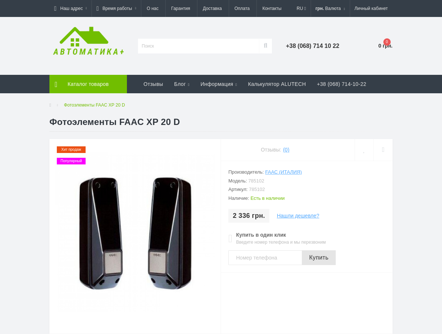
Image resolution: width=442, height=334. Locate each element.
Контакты (272, 8)
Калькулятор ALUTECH (277, 84)
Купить (318, 257)
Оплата (242, 8)
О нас (153, 8)
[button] (70, 8)
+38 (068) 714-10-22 (341, 84)
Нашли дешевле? (298, 216)
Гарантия (180, 8)
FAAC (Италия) (283, 172)
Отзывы (153, 84)
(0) (286, 150)
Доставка (212, 8)
